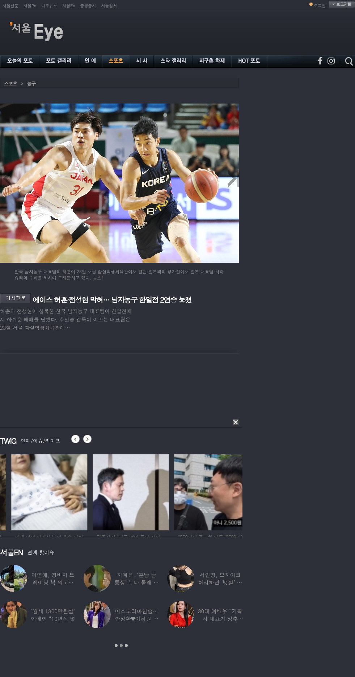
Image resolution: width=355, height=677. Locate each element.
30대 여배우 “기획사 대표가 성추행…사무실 (220, 618)
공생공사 (88, 5)
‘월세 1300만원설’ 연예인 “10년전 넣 (53, 614)
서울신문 (10, 5)
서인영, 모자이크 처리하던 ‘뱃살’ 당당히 (220, 582)
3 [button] (126, 645)
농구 (31, 83)
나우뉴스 (49, 5)
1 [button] (116, 645)
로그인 (320, 5)
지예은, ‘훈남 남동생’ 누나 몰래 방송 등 (136, 582)
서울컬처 (109, 5)
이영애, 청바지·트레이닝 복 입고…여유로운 (53, 582)
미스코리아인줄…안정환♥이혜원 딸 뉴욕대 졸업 (137, 618)
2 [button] (121, 645)
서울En (68, 5)
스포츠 (10, 83)
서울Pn (30, 5)
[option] (83, 491)
